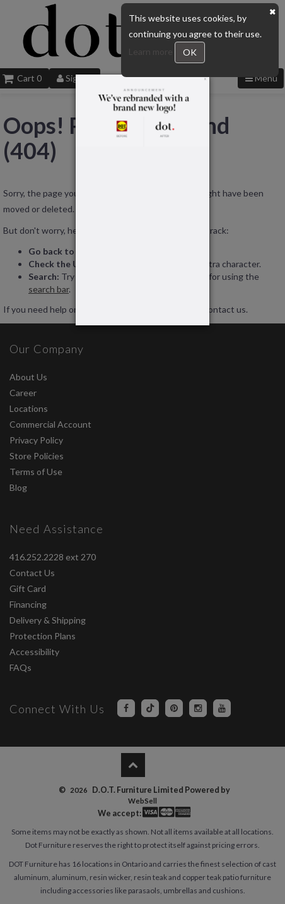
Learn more (152, 51)
